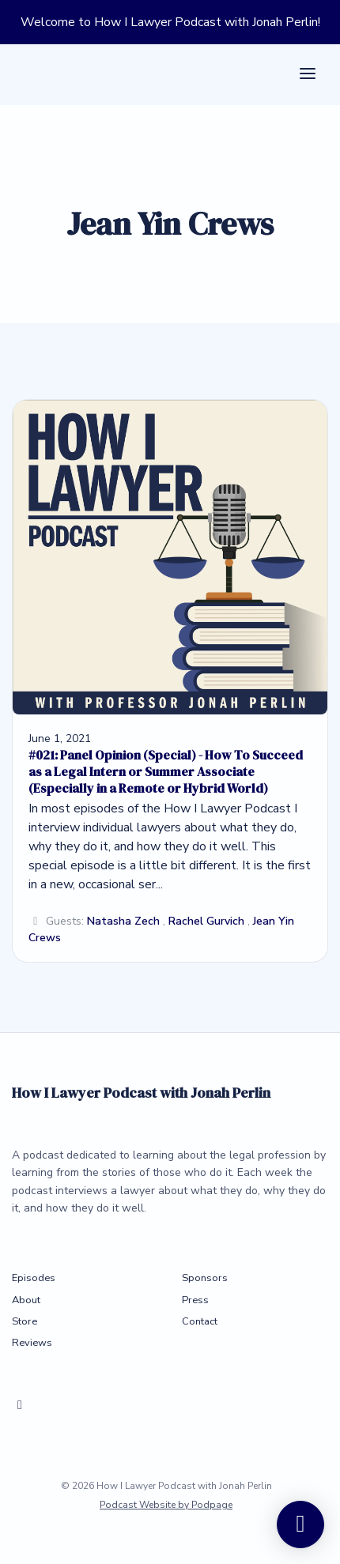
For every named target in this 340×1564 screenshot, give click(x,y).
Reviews (32, 1343)
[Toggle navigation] (307, 74)
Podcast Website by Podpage (166, 1504)
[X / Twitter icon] (20, 1405)
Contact (199, 1321)
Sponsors (205, 1278)
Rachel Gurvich (206, 921)
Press (195, 1300)
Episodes (33, 1278)
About (26, 1300)
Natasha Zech (123, 921)
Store (24, 1321)
